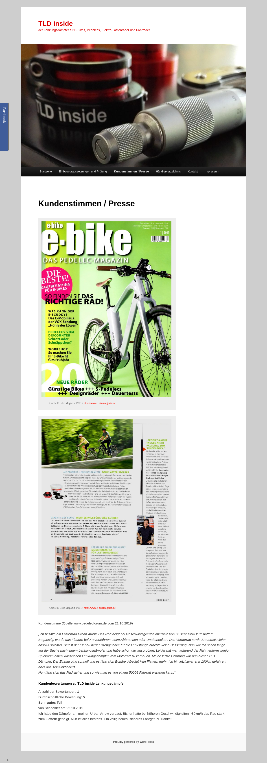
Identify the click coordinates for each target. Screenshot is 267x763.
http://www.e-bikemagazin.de (100, 403)
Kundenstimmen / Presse (131, 171)
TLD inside (55, 23)
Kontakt (193, 171)
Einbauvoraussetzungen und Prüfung (83, 171)
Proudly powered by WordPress (133, 741)
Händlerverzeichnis (168, 171)
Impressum (212, 171)
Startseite (45, 171)
